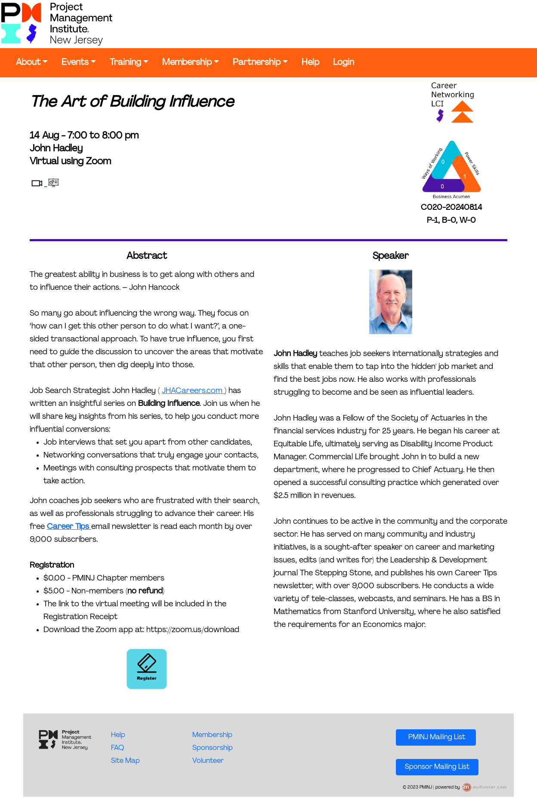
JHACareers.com (193, 391)
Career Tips (69, 527)
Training (125, 62)
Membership (187, 62)
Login (343, 62)
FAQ (117, 748)
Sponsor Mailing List (437, 767)
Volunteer (208, 761)
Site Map (125, 761)
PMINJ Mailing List (435, 737)
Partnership (257, 62)
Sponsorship (212, 748)
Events (75, 62)
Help (310, 62)
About (28, 62)
